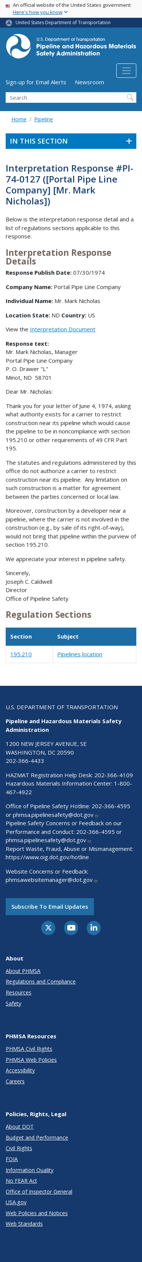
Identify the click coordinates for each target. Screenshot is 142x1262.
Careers (15, 1081)
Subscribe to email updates (49, 906)
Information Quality (29, 1170)
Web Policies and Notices (37, 1213)
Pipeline (43, 119)
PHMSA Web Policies (31, 1059)
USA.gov (16, 1202)
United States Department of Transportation (63, 22)
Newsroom (89, 82)
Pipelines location (79, 654)
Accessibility (20, 1070)
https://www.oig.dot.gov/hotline (47, 857)
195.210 (21, 654)
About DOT (20, 1126)
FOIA (12, 1159)
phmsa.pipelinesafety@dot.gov (56, 814)
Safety (13, 1003)
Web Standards (24, 1223)
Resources (18, 992)
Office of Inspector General (39, 1191)
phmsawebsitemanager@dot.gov (52, 879)
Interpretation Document (62, 329)
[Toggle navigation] (126, 70)
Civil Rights (19, 1148)
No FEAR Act (21, 1180)
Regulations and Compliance (41, 981)
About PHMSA (23, 970)
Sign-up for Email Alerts (36, 82)
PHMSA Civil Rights (29, 1048)
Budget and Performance (37, 1137)
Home (19, 119)
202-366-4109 (113, 775)
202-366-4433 (25, 760)
